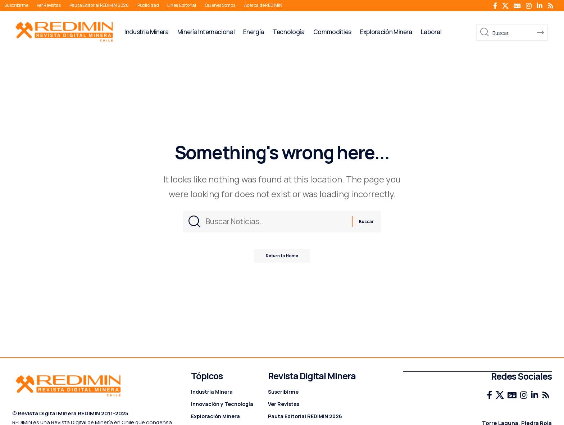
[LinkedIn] (539, 5)
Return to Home (282, 259)
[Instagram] (528, 5)
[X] (505, 5)
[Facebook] (495, 5)
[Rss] (551, 5)
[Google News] (517, 5)
